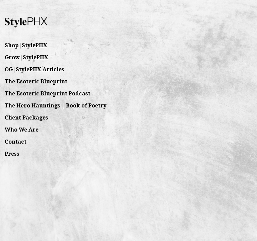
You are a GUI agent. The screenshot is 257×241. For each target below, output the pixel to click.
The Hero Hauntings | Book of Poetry (55, 105)
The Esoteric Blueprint (36, 81)
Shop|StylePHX (26, 45)
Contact (15, 142)
